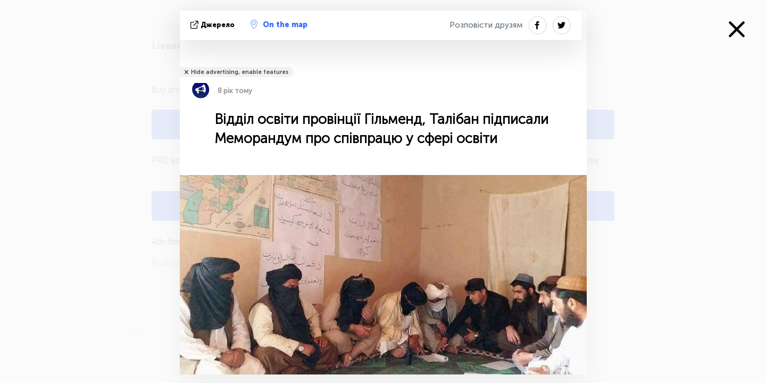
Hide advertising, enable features (239, 72)
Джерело (214, 25)
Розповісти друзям (486, 25)
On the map (279, 24)
